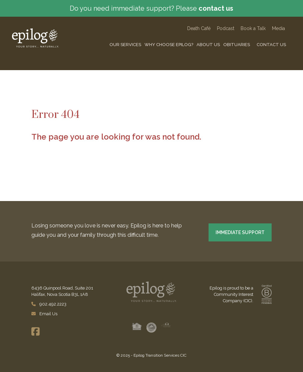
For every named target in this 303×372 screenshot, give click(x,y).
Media (278, 28)
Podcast (226, 28)
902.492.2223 (49, 304)
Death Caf (199, 28)
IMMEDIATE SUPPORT (240, 232)
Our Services (125, 44)
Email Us (44, 313)
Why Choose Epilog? (168, 44)
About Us (208, 44)
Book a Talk (253, 28)
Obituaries (236, 44)
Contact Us (271, 44)
